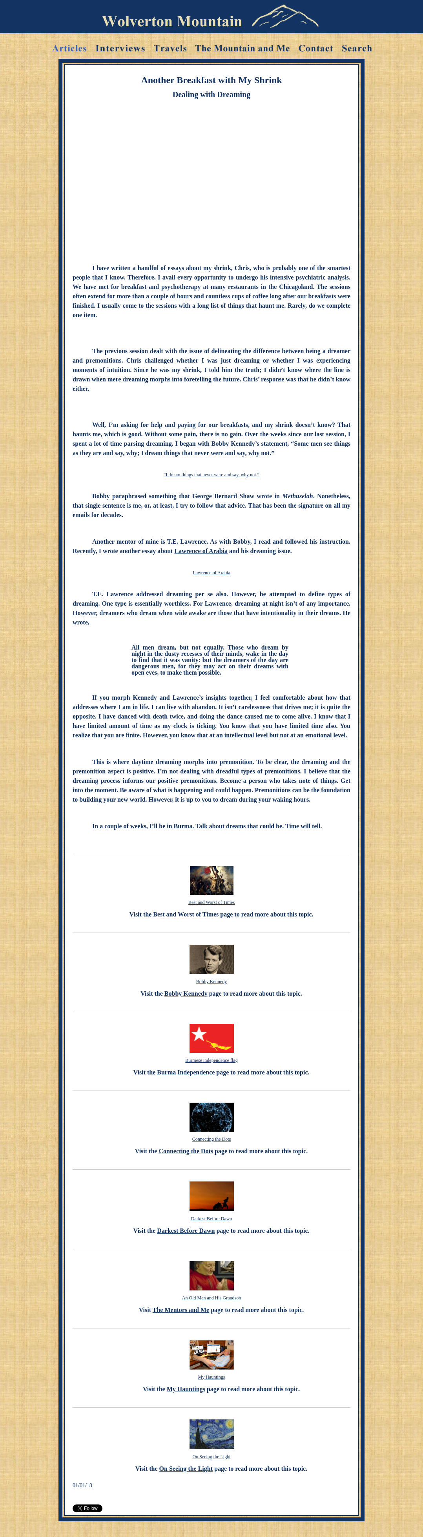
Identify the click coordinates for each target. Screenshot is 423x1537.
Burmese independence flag (211, 1060)
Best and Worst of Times (211, 902)
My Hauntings (211, 1377)
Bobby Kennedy (211, 981)
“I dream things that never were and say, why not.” (211, 474)
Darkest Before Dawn (211, 1218)
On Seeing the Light (212, 1456)
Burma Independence (186, 1072)
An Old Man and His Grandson (211, 1298)
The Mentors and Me (181, 1310)
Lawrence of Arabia (201, 551)
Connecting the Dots (211, 1139)
